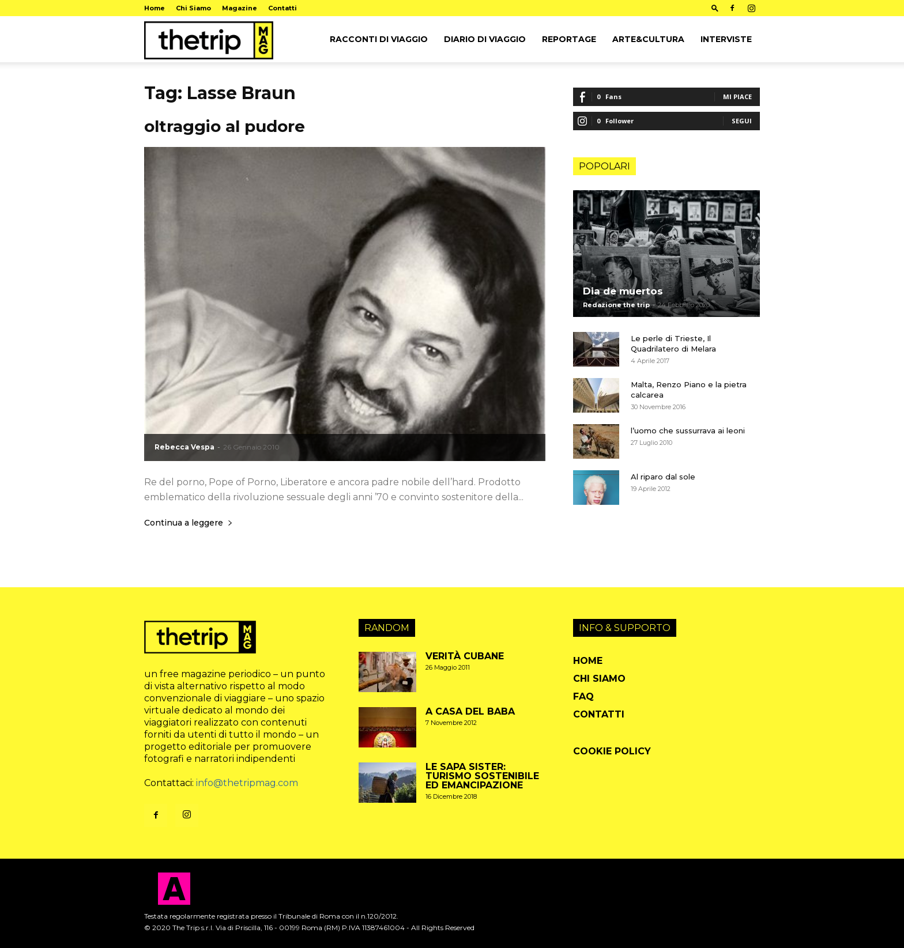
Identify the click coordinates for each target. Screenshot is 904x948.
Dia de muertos (623, 291)
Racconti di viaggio (379, 39)
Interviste (726, 39)
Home (154, 8)
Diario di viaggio (485, 39)
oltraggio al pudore (224, 126)
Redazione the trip (616, 305)
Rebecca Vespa (184, 447)
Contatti (282, 8)
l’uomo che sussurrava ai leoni (688, 430)
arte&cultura (648, 39)
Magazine (239, 8)
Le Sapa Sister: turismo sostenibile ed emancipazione (482, 776)
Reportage (569, 39)
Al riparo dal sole (663, 476)
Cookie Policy (612, 751)
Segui (742, 120)
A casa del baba (470, 711)
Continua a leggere (188, 523)
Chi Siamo (193, 8)
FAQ (583, 696)
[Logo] (208, 39)
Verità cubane (464, 656)
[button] (715, 7)
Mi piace (737, 96)
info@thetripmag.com (247, 782)
